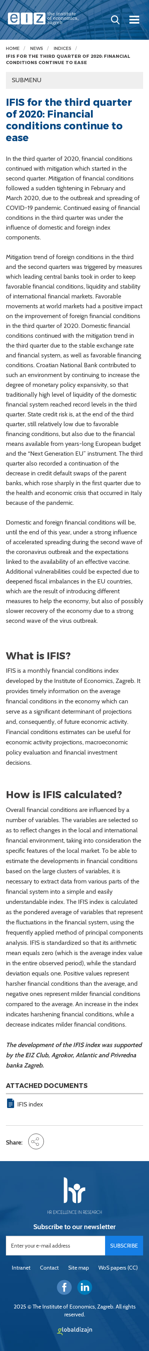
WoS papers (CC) (118, 1267)
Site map (78, 1267)
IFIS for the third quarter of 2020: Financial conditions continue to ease (68, 59)
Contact (49, 1267)
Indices (62, 49)
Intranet (21, 1267)
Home (13, 49)
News (36, 49)
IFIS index (30, 1104)
